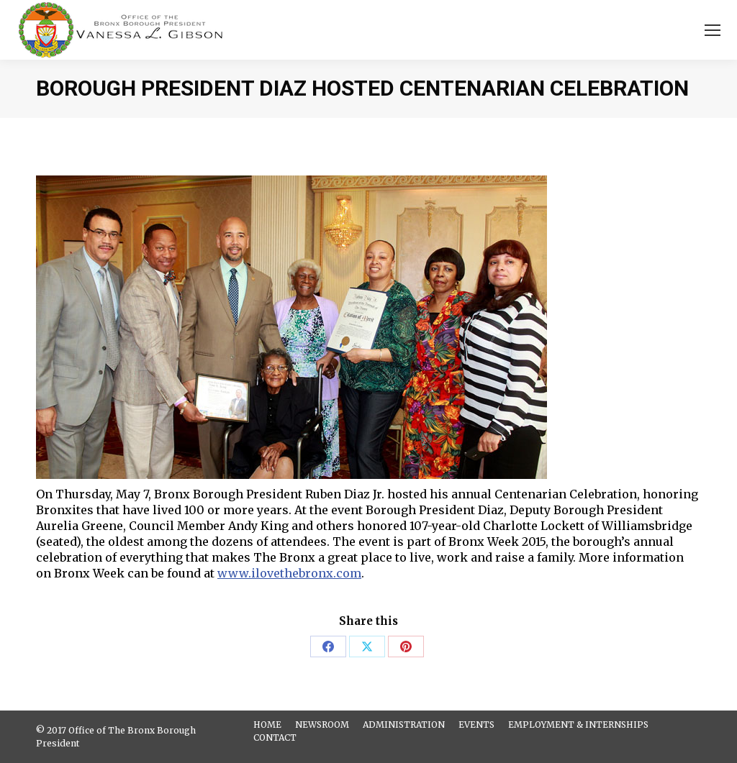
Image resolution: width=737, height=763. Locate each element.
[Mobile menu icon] (712, 30)
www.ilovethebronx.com (289, 573)
